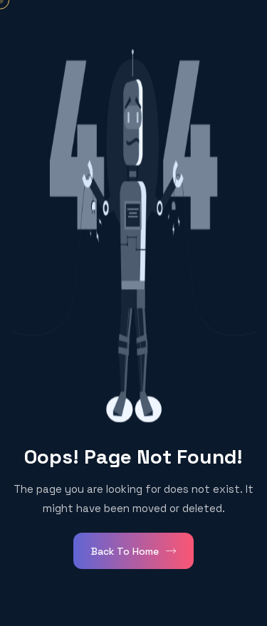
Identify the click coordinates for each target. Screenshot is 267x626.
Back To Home (133, 551)
